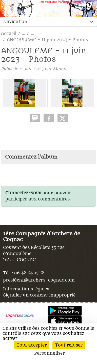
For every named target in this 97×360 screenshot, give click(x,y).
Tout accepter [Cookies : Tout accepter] (31, 345)
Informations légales (26, 289)
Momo (59, 69)
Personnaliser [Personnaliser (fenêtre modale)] (49, 353)
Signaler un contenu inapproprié (39, 295)
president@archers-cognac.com (38, 280)
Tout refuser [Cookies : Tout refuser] (69, 345)
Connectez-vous (23, 193)
